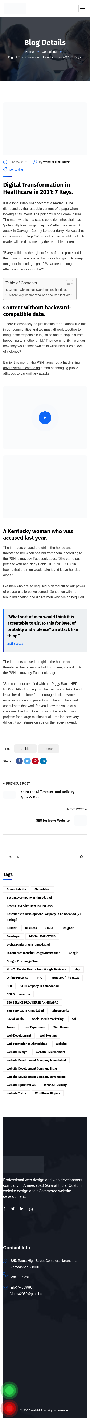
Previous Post (16, 784)
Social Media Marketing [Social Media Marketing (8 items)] (48, 1019)
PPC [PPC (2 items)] (39, 978)
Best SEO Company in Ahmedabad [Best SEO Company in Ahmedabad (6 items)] (29, 898)
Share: (7, 761)
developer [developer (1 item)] (14, 936)
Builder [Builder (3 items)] (11, 928)
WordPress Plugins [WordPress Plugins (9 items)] (47, 1093)
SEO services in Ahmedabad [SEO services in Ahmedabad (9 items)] (25, 1011)
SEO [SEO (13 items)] (9, 986)
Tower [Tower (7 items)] (11, 1027)
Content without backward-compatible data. (38, 289)
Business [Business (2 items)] (31, 928)
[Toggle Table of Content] (67, 283)
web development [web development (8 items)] (19, 1035)
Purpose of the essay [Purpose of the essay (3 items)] (65, 978)
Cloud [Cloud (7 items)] (49, 928)
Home (29, 51)
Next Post (77, 809)
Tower (48, 748)
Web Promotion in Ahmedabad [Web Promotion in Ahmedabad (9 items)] (27, 1044)
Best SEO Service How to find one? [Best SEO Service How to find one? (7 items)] (30, 906)
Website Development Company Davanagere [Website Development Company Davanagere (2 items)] (36, 1077)
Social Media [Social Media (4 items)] (15, 1019)
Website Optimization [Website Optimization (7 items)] (21, 1085)
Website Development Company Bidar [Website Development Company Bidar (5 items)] (32, 1068)
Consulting (49, 51)
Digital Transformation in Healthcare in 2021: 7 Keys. (38, 188)
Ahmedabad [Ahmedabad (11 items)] (42, 889)
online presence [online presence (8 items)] (17, 978)
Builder (25, 748)
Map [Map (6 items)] (77, 969)
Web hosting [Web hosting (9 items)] (48, 1035)
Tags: (6, 749)
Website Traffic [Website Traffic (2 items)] (17, 1093)
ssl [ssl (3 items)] (74, 1019)
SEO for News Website (53, 820)
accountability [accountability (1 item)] (16, 889)
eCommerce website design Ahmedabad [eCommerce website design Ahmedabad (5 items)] (33, 953)
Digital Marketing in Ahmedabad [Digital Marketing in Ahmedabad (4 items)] (28, 945)
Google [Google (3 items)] (73, 953)
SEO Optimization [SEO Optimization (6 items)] (18, 994)
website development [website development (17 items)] (50, 1052)
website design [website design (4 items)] (17, 1052)
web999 (36, 1410)
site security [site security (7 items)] (60, 1011)
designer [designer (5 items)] (68, 928)
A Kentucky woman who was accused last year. (40, 295)
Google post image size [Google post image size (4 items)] (22, 961)
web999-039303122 (56, 162)
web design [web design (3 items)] (61, 1027)
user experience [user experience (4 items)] (34, 1027)
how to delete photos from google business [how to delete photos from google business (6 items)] (36, 969)
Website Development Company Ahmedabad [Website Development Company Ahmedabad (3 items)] (36, 1060)
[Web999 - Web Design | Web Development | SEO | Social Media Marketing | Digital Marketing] (45, 1357)
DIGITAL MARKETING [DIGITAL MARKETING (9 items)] (42, 936)
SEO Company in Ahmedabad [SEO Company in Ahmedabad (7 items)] (39, 986)
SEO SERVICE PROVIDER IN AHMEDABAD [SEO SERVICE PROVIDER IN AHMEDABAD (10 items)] (32, 1002)
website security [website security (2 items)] (55, 1085)
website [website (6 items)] (61, 1044)
